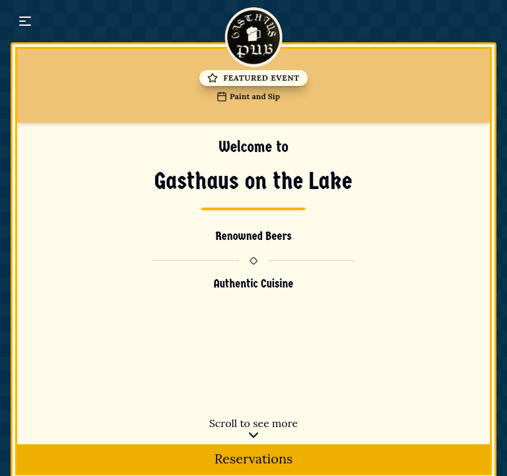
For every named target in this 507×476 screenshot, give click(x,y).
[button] (25, 21)
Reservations (254, 458)
